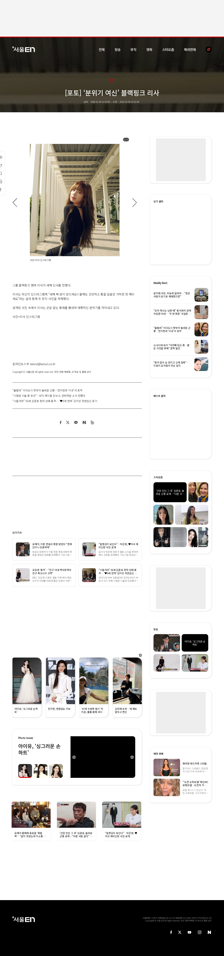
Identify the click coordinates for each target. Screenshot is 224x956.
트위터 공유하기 (68, 422)
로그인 (209, 917)
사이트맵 (201, 917)
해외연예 (190, 49)
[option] (74, 202)
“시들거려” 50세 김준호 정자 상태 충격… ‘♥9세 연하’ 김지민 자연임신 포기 (54, 401)
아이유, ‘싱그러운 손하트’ (39, 749)
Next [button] (132, 757)
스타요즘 (168, 49)
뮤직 (133, 49)
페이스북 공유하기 (61, 422)
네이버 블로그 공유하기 (84, 422)
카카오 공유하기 (76, 422)
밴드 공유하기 (92, 422)
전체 (102, 49)
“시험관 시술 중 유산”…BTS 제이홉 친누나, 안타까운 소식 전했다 (48, 396)
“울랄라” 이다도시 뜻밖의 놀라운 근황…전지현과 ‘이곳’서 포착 (47, 390)
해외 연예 (158, 753)
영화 (149, 49)
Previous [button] (73, 757)
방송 (118, 49)
